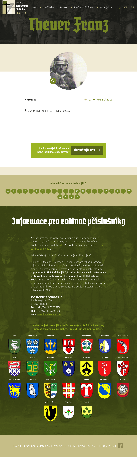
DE (132, 7)
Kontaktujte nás (84, 150)
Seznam (64, 7)
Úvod (34, 7)
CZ (125, 7)
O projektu (106, 7)
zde (61, 245)
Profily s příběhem (84, 7)
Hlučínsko (48, 7)
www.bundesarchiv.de (49, 314)
